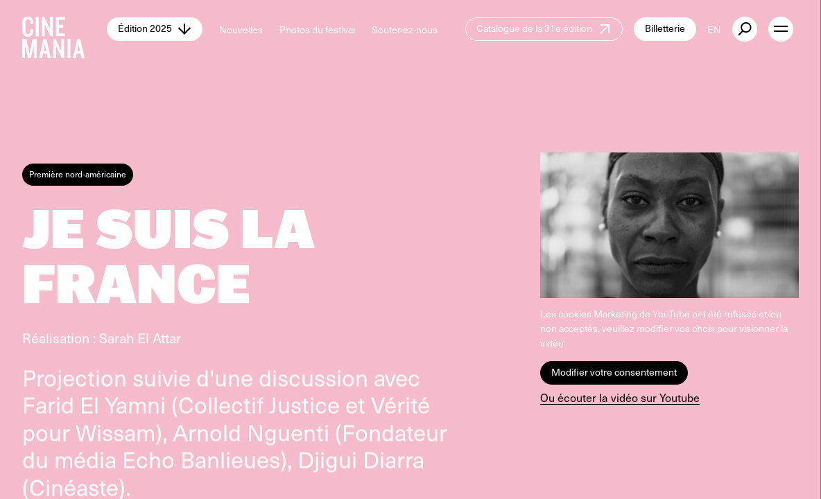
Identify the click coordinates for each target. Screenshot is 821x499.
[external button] (744, 29)
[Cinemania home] (64, 29)
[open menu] (780, 29)
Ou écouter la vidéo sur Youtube (620, 397)
